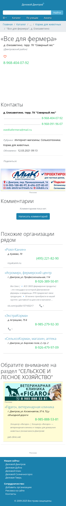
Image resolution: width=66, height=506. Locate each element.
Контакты (10, 493)
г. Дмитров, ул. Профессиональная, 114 (29, 277)
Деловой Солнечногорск (19, 474)
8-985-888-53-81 (47, 419)
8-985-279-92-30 (47, 324)
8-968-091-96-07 (52, 124)
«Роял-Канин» (15, 249)
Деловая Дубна (13, 467)
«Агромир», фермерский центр (28, 272)
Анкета (47, 17)
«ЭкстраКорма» (16, 315)
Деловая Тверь (13, 477)
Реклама (33, 192)
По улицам (32, 17)
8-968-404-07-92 (16, 62)
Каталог (16, 17)
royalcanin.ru (14, 263)
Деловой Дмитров (15, 464)
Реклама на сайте (14, 490)
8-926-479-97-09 (47, 347)
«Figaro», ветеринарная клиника (29, 406)
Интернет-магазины (27, 140)
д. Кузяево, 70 (15, 253)
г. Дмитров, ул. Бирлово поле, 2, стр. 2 (28, 343)
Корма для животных (16, 145)
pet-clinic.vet (14, 437)
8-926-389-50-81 (47, 281)
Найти (57, 12)
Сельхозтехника (50, 140)
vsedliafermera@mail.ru (17, 129)
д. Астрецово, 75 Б (17, 320)
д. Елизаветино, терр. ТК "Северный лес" (29, 45)
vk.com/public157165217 (20, 305)
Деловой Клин (13, 470)
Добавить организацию (18, 487)
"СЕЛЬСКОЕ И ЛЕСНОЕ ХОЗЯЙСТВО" (27, 374)
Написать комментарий (33, 216)
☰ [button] (4, 17)
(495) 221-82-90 (47, 258)
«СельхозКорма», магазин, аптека (30, 338)
